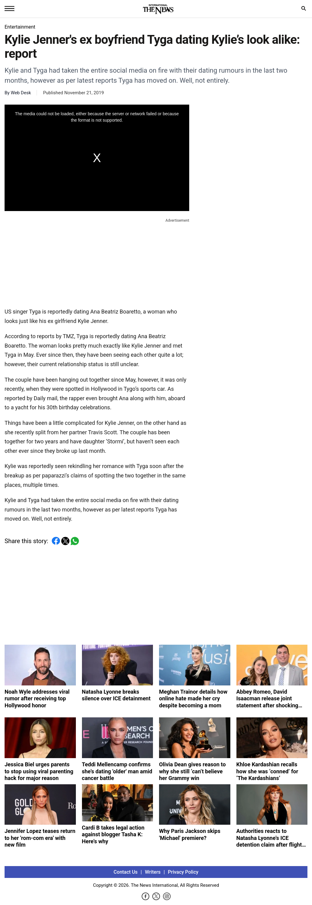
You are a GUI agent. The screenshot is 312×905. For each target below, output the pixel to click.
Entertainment (20, 27)
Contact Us (126, 872)
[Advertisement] (97, 262)
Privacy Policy (183, 872)
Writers (153, 872)
